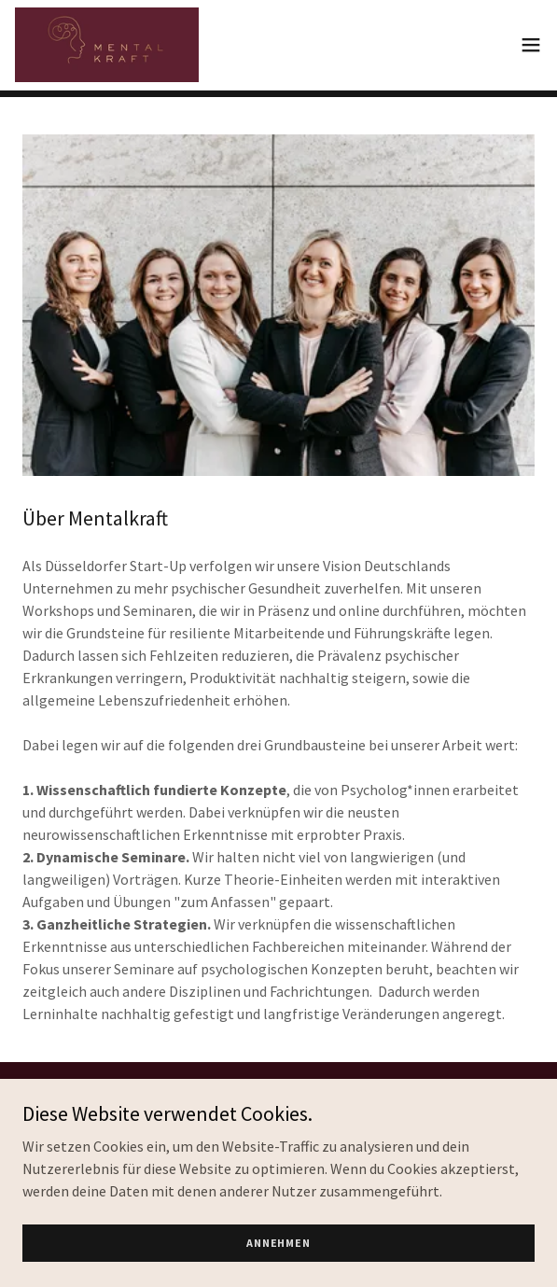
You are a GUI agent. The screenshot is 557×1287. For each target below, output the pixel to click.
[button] (531, 44)
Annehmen (278, 1243)
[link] (107, 44)
